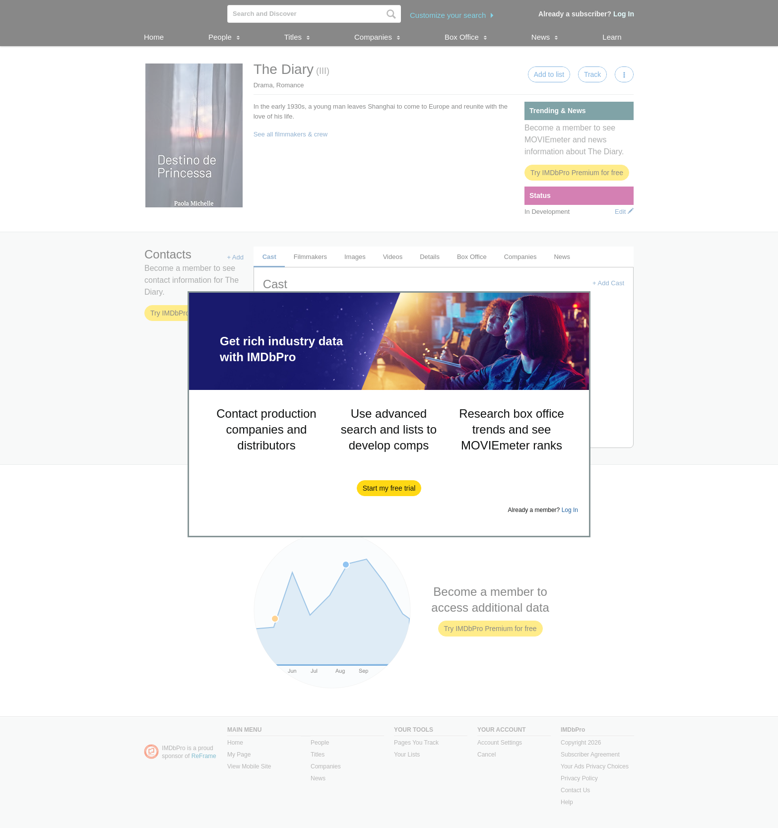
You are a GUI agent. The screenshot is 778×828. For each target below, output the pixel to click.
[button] (389, 488)
